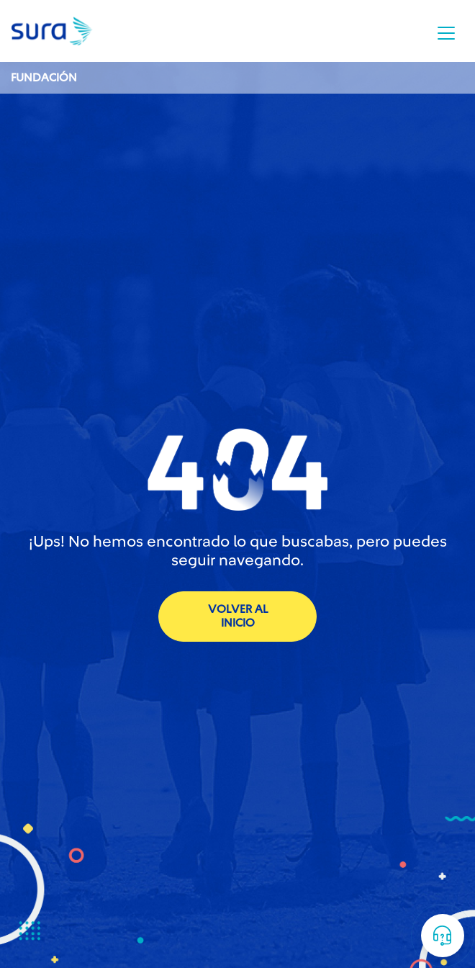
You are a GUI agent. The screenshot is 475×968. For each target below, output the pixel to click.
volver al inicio (238, 616)
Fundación (44, 78)
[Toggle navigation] (446, 33)
